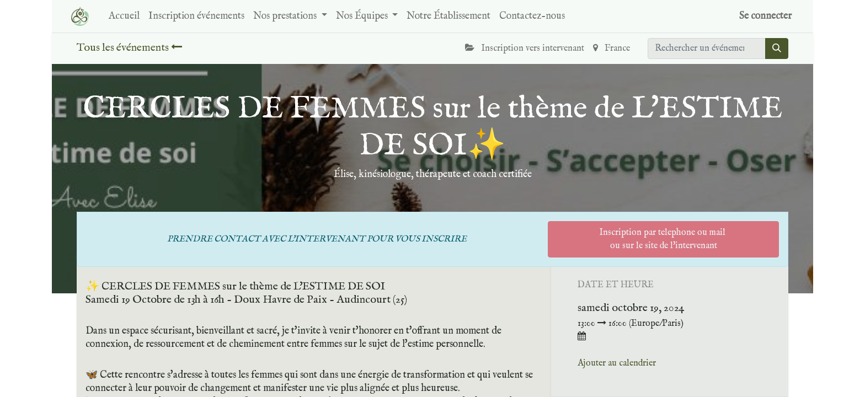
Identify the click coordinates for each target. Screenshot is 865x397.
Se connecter (765, 16)
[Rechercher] (776, 48)
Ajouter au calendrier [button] (617, 363)
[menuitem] (124, 16)
